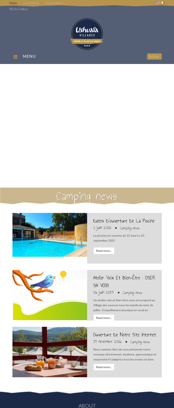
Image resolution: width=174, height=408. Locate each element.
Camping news (129, 228)
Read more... (104, 250)
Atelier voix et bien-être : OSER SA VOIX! (124, 281)
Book (154, 56)
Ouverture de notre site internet (124, 335)
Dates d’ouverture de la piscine (124, 221)
